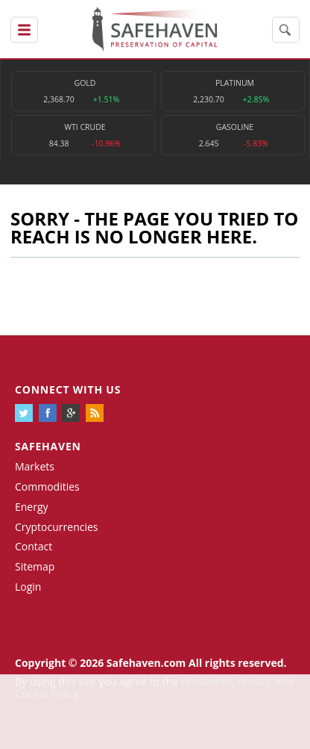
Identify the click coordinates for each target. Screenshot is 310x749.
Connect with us (68, 389)
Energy (31, 507)
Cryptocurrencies (56, 527)
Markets (34, 466)
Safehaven (48, 446)
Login (28, 586)
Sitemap (34, 566)
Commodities (47, 486)
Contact (33, 546)
